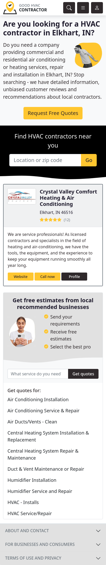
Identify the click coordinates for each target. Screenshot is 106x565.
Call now (47, 276)
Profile (74, 276)
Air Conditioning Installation (38, 399)
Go (88, 160)
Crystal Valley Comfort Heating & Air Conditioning (68, 197)
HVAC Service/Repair (29, 513)
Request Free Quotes (53, 113)
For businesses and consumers (40, 544)
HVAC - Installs (23, 502)
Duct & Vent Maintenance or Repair (45, 469)
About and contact (27, 530)
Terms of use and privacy (33, 558)
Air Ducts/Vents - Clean (32, 422)
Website (21, 276)
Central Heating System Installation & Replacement (48, 436)
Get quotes (83, 374)
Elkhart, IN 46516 (56, 212)
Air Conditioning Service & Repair (43, 410)
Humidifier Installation (31, 480)
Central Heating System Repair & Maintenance (43, 454)
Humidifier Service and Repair (39, 491)
